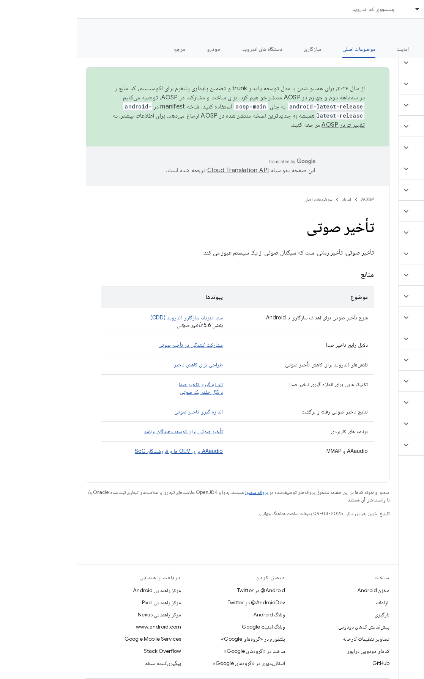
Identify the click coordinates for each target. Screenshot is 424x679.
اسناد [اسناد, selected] (353, 9)
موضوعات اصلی (241, 199)
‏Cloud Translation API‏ (161, 170)
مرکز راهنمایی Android (80, 590)
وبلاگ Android (192, 614)
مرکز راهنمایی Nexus (82, 614)
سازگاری (235, 49)
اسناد (269, 199)
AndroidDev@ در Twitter (179, 602)
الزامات (306, 602)
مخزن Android (297, 590)
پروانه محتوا (180, 492)
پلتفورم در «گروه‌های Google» (176, 638)
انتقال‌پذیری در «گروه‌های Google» (172, 663)
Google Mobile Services (76, 638)
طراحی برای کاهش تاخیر (121, 364)
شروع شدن (365, 49)
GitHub (304, 663)
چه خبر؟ (406, 49)
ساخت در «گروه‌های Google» (177, 651)
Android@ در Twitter (184, 590)
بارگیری (305, 614)
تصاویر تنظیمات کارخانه (289, 638)
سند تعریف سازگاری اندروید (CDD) (110, 317)
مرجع (103, 49)
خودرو (137, 49)
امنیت (326, 49)
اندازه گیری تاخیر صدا (124, 384)
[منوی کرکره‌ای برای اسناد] (337, 9)
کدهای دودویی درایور (291, 651)
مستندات (404, 30)
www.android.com (81, 626)
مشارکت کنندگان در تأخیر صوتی (114, 344)
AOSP (290, 199)
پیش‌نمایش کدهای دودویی (287, 626)
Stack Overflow (85, 651)
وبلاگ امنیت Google (186, 626)
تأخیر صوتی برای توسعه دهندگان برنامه (107, 431)
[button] (379, 63)
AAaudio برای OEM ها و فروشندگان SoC (102, 451)
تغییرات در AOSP (266, 125)
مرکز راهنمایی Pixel (84, 602)
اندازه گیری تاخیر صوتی (122, 411)
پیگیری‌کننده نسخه (86, 663)
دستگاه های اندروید (186, 49)
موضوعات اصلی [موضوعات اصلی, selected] (282, 49)
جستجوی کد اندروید (297, 9)
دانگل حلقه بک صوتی (124, 391)
